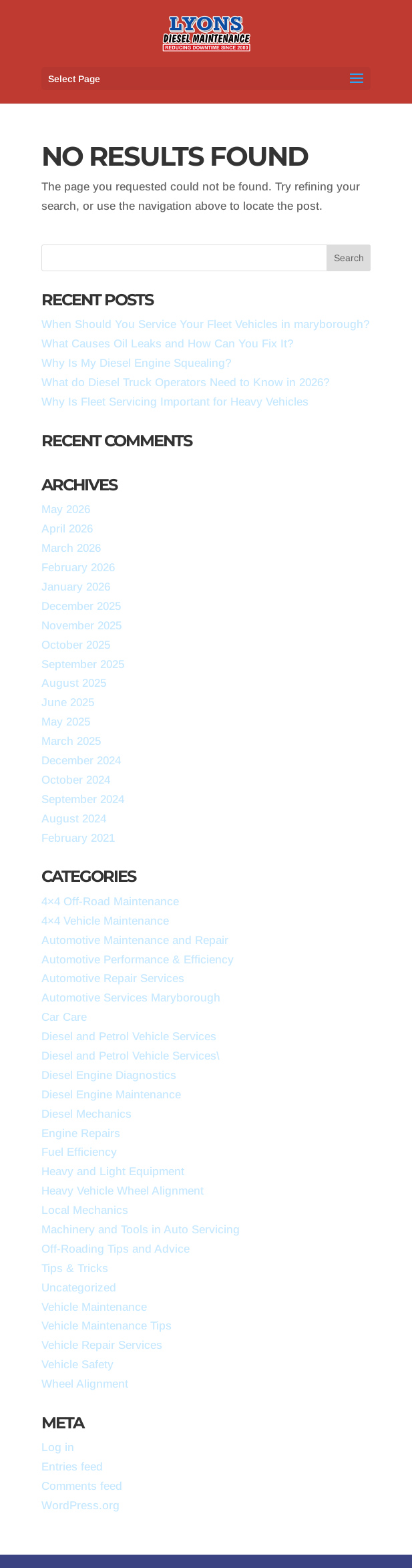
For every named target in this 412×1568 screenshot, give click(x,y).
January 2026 (75, 587)
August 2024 (73, 818)
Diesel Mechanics (86, 1114)
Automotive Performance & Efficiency (137, 959)
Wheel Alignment (84, 1384)
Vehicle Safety (77, 1364)
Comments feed (81, 1486)
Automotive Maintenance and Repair (134, 940)
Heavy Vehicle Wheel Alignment (122, 1191)
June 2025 (67, 702)
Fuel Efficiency (79, 1152)
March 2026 (71, 548)
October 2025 (75, 645)
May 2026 (65, 509)
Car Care (64, 1017)
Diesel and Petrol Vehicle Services (128, 1036)
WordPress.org (80, 1505)
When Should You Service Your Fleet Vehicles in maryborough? (205, 324)
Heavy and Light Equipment (112, 1171)
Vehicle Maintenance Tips (106, 1325)
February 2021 (78, 838)
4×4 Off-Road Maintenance (110, 901)
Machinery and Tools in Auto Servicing (140, 1229)
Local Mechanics (84, 1210)
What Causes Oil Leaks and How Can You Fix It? (167, 343)
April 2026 (67, 528)
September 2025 (82, 664)
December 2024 (81, 760)
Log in (57, 1447)
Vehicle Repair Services (101, 1345)
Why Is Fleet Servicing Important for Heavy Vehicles (174, 402)
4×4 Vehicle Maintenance (105, 921)
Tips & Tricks (74, 1268)
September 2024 (82, 799)
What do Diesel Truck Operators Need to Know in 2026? (185, 382)
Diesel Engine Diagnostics (108, 1075)
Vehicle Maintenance (94, 1307)
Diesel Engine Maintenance (111, 1094)
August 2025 (73, 683)
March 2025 (71, 741)
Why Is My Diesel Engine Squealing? (136, 363)
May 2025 (65, 722)
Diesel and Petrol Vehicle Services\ (130, 1056)
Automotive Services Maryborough (130, 997)
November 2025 (81, 625)
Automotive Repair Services (112, 978)
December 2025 (81, 606)
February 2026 (78, 567)
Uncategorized (78, 1287)
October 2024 (75, 780)
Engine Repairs (80, 1133)
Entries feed (72, 1466)
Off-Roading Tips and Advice (115, 1249)
